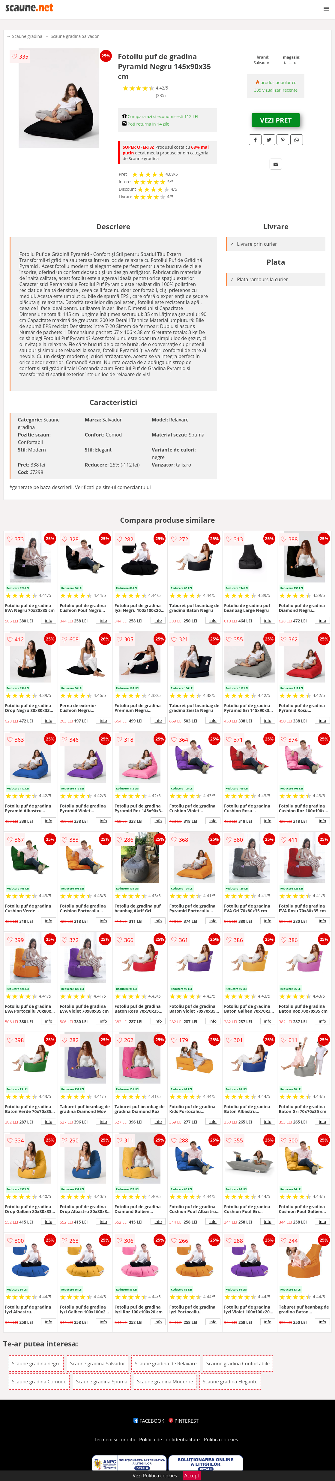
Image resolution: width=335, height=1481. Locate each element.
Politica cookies (221, 1439)
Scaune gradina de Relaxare (165, 1363)
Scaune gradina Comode (39, 1381)
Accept (191, 1475)
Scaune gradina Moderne (165, 1381)
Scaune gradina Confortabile (238, 1363)
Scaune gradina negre (36, 1363)
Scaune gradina (27, 36)
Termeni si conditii (114, 1439)
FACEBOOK (148, 1421)
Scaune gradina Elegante (230, 1381)
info (48, 620)
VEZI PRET (276, 119)
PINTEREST (184, 1421)
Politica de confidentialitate (169, 1439)
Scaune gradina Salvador (75, 36)
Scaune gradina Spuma (101, 1381)
